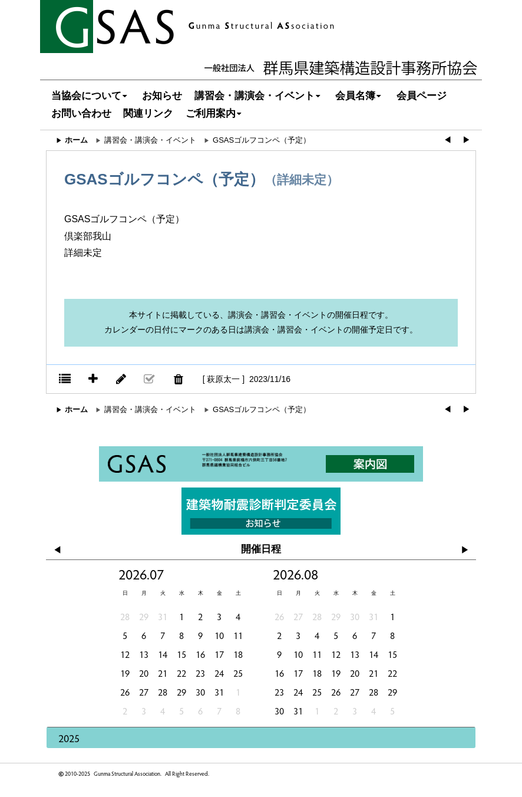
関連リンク (148, 113)
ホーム (76, 140)
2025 (69, 737)
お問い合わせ (81, 113)
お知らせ (162, 95)
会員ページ (422, 95)
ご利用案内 (215, 113)
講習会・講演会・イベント (258, 95)
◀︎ (447, 140)
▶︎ (466, 140)
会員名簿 (359, 95)
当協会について (90, 95)
